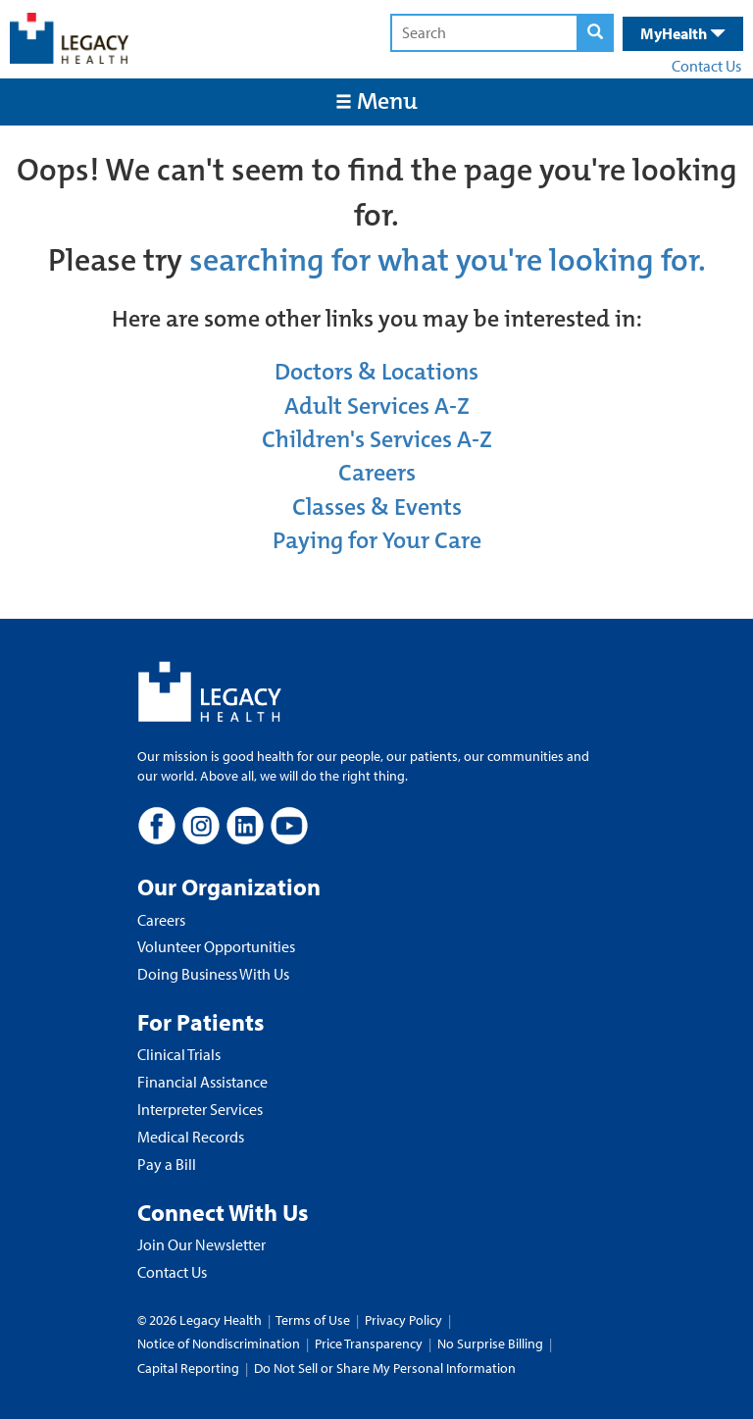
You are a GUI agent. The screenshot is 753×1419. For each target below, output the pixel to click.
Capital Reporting (188, 1368)
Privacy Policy (403, 1320)
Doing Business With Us (213, 974)
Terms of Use (314, 1320)
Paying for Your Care (377, 540)
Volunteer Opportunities (216, 946)
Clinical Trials (179, 1054)
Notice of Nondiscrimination (218, 1343)
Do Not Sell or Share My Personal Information (385, 1368)
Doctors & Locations (376, 371)
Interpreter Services (200, 1109)
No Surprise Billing (490, 1343)
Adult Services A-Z (377, 406)
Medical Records (190, 1136)
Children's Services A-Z (377, 439)
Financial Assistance (202, 1081)
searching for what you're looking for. (447, 260)
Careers (377, 472)
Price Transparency (369, 1343)
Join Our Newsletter (201, 1244)
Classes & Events (377, 507)
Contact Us (706, 66)
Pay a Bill (166, 1164)
